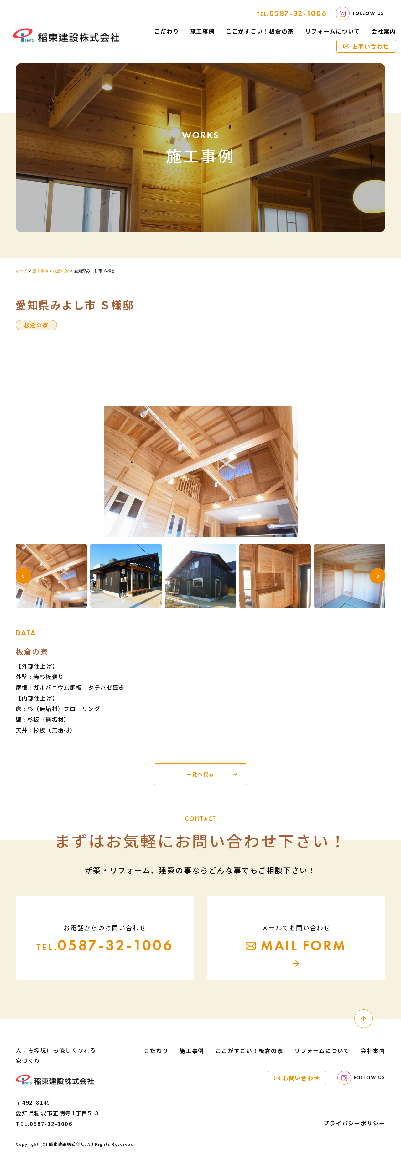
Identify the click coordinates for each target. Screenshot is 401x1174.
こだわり (166, 31)
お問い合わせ (370, 46)
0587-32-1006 (292, 13)
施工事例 (202, 31)
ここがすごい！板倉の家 (260, 31)
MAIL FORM (296, 946)
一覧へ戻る (200, 774)
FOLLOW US (360, 13)
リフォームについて (332, 31)
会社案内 (383, 31)
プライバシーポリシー (354, 1123)
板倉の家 (36, 325)
